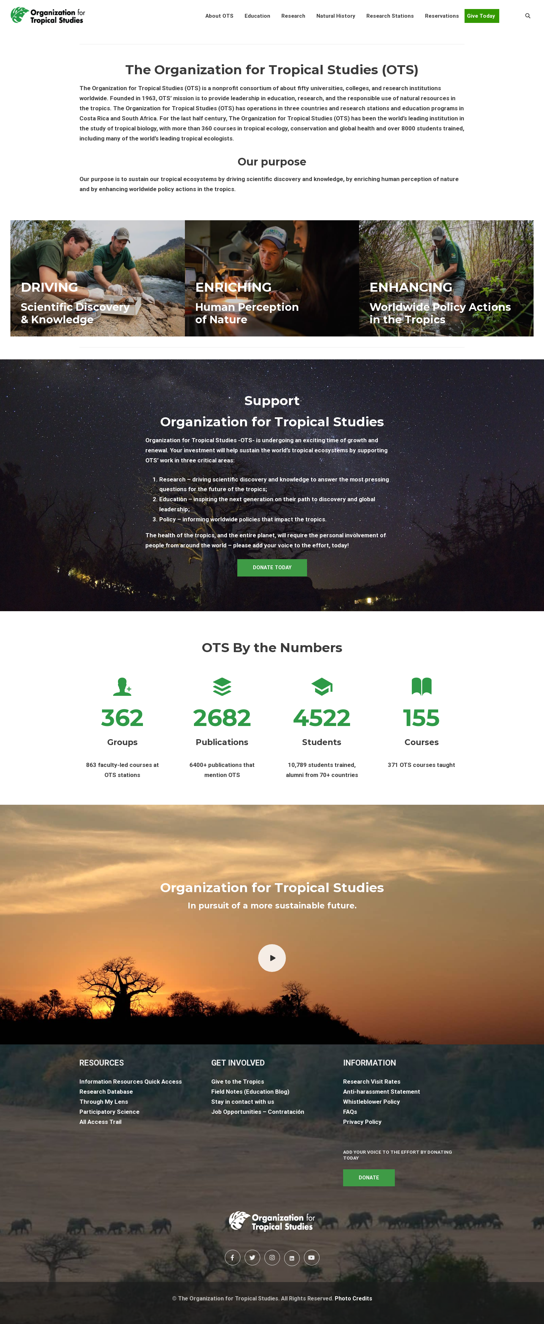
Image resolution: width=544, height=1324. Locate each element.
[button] (219, 16)
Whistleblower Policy (371, 1101)
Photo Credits (353, 1298)
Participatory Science (109, 1111)
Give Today (481, 16)
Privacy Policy (362, 1121)
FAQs (350, 1111)
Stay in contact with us (242, 1101)
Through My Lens (103, 1101)
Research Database (106, 1091)
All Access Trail (100, 1121)
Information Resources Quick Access (130, 1081)
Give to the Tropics (237, 1081)
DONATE (369, 1178)
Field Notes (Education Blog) (250, 1091)
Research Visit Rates (371, 1081)
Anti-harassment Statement (381, 1091)
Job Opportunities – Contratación (257, 1111)
